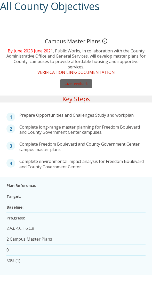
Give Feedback (76, 78)
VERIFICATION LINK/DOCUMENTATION (76, 66)
